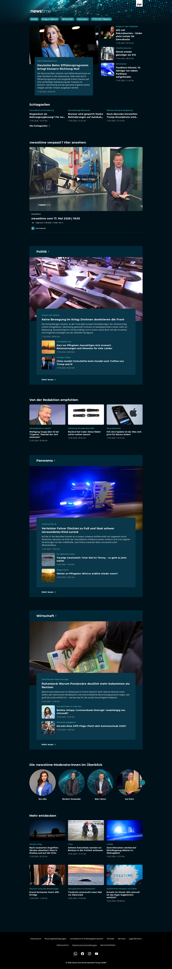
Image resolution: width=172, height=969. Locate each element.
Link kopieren (38, 228)
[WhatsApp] (75, 953)
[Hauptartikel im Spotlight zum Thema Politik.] (42, 252)
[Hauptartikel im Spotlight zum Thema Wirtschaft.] (46, 616)
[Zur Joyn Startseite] (139, 3)
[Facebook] (82, 953)
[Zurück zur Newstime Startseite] (40, 11)
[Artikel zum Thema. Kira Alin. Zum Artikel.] (42, 784)
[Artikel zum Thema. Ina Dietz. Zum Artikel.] (129, 784)
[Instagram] (89, 953)
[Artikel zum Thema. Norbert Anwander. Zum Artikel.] (71, 784)
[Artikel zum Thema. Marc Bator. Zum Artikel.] (100, 784)
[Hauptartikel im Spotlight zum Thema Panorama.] (46, 460)
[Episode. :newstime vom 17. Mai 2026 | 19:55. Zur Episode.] (86, 185)
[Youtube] (96, 953)
